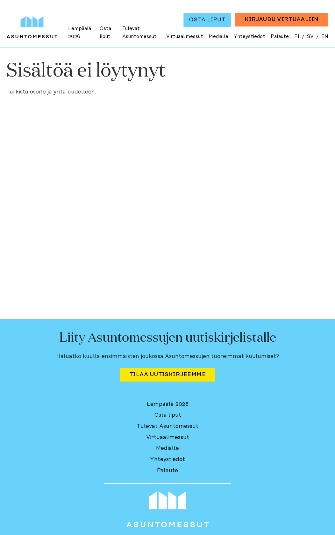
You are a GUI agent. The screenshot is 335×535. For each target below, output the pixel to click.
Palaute (280, 36)
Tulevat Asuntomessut (139, 33)
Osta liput (105, 33)
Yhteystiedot (249, 36)
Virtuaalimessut (184, 36)
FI (296, 36)
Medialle (218, 36)
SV (310, 36)
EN (324, 36)
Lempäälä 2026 (79, 33)
